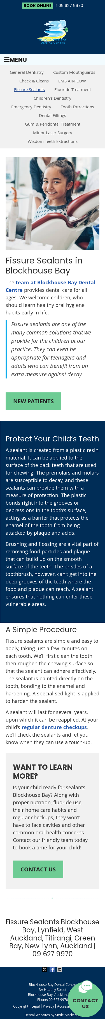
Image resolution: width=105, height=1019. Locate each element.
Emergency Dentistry (31, 106)
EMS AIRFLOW (72, 81)
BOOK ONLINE (38, 5)
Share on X (45, 969)
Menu (15, 59)
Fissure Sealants (29, 89)
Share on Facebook (53, 969)
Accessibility (66, 1006)
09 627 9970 (71, 5)
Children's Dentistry (52, 98)
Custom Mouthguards (74, 72)
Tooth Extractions (77, 106)
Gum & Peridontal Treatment (52, 124)
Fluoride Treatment (72, 89)
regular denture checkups (54, 727)
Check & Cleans (34, 81)
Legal (35, 1006)
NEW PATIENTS (33, 401)
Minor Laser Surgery (52, 132)
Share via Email (60, 969)
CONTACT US (85, 1003)
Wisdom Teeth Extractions (53, 141)
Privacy (48, 1006)
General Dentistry (27, 72)
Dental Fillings (52, 115)
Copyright (20, 1006)
